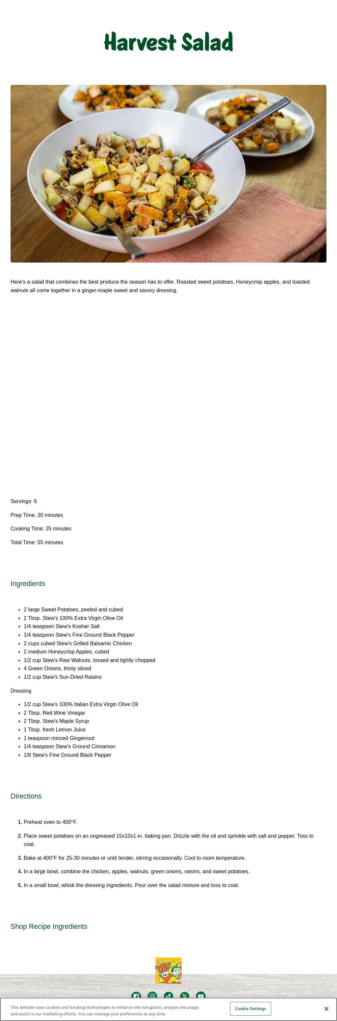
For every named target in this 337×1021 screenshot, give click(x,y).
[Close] (326, 1009)
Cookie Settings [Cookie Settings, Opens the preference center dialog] (250, 1008)
